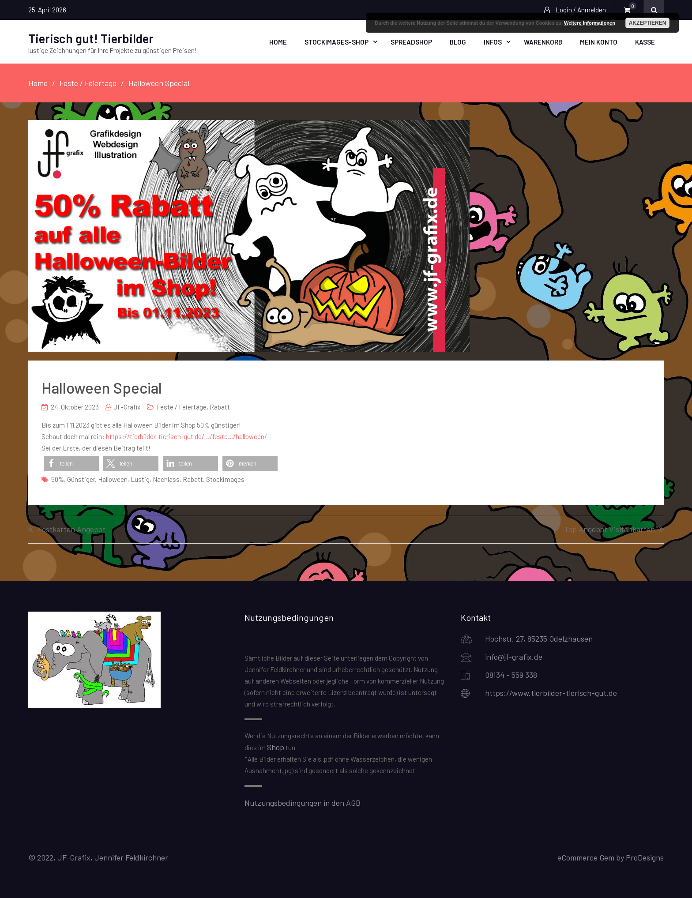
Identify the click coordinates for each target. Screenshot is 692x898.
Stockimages (225, 479)
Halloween (113, 479)
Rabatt (220, 406)
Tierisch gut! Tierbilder (91, 37)
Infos (493, 41)
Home (278, 41)
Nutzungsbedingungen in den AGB (302, 802)
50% (57, 479)
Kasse (645, 41)
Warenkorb (543, 41)
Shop (275, 746)
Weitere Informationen (589, 23)
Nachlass (166, 479)
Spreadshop (411, 41)
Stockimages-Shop (337, 41)
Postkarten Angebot (71, 529)
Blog (458, 41)
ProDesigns (645, 856)
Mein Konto (598, 41)
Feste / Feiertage (182, 406)
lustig (140, 479)
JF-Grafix (126, 406)
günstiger (81, 479)
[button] (71, 463)
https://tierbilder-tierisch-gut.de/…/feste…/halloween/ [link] (186, 436)
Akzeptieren (647, 23)
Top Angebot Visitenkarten (609, 529)
